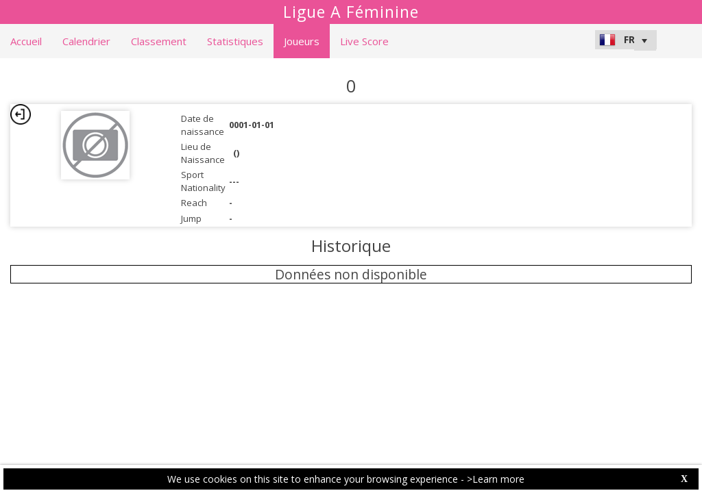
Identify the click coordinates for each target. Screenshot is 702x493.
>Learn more (495, 478)
